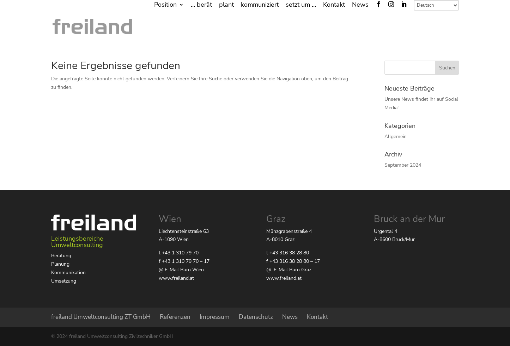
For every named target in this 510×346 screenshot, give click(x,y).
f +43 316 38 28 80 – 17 (293, 261)
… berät (201, 5)
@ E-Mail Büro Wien (181, 269)
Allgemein (395, 136)
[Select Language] (436, 5)
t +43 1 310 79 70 (179, 252)
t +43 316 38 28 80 (287, 252)
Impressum (215, 317)
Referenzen (175, 317)
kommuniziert (260, 5)
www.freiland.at (176, 278)
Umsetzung (63, 281)
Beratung (61, 255)
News (360, 5)
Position (165, 5)
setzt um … (301, 5)
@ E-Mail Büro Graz (288, 269)
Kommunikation (68, 272)
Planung (60, 264)
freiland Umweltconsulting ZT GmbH (101, 317)
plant (226, 5)
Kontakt (334, 5)
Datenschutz (256, 317)
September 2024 (402, 165)
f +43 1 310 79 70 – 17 (184, 261)
